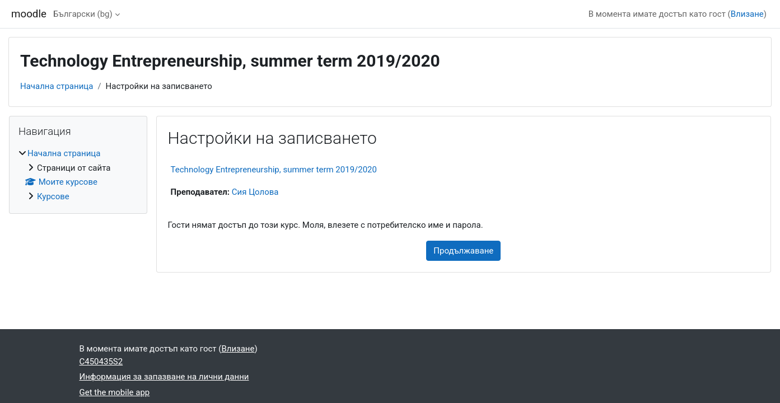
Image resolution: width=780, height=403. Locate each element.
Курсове (53, 196)
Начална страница (56, 86)
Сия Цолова (255, 192)
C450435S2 (101, 362)
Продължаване (463, 251)
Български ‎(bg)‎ (83, 14)
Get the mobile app (115, 392)
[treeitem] (78, 175)
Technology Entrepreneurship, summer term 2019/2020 (274, 170)
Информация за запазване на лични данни (164, 377)
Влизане (747, 14)
